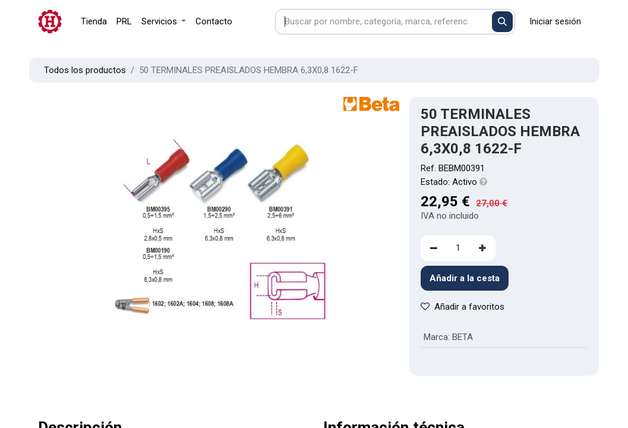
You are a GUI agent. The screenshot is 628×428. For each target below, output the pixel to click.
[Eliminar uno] (434, 248)
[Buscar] (502, 21)
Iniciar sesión (555, 21)
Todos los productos (85, 70)
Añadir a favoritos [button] (462, 306)
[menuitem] (94, 21)
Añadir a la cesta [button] (465, 278)
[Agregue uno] (482, 248)
